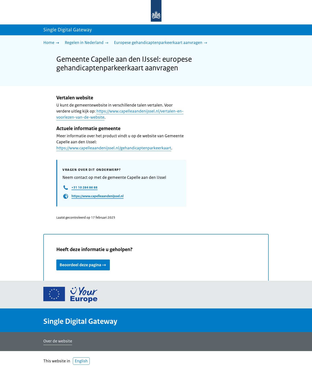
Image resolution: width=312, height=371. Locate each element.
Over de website (57, 341)
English (81, 361)
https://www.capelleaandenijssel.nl (98, 196)
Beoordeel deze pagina (83, 265)
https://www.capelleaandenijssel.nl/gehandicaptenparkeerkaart (113, 148)
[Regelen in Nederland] (87, 43)
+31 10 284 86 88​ (85, 187)
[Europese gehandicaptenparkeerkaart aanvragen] (161, 43)
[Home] (52, 43)
